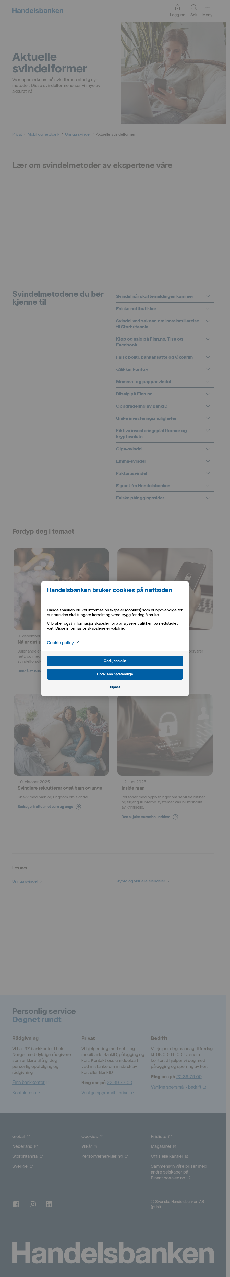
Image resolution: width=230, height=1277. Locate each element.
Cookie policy (63, 642)
